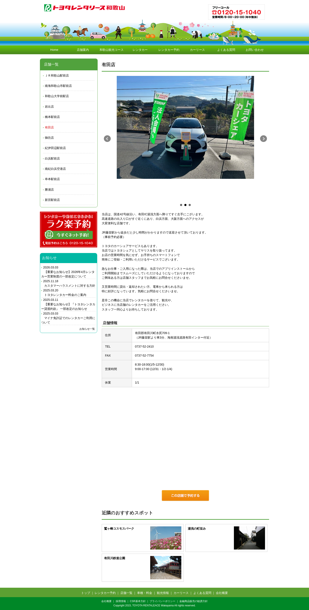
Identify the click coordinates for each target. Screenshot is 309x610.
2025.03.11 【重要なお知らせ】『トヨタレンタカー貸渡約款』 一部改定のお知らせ (68, 304)
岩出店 (49, 106)
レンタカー (140, 49)
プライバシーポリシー (162, 601)
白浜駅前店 (52, 158)
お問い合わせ (255, 49)
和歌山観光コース (112, 49)
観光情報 (163, 593)
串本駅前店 (52, 179)
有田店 (49, 127)
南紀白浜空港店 (55, 168)
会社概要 (222, 593)
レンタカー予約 (168, 49)
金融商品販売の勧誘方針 (193, 601)
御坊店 (49, 137)
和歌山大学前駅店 (57, 96)
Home (54, 49)
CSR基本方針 (137, 601)
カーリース (197, 49)
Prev (107, 138)
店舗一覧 (126, 593)
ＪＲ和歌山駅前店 (57, 75)
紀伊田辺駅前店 (55, 148)
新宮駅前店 (52, 200)
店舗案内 (83, 49)
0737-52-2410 (144, 346)
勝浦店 (49, 189)
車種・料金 (144, 593)
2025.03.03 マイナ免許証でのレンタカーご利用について (68, 318)
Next (263, 138)
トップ (85, 593)
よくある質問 (226, 49)
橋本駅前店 (52, 117)
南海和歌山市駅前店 (58, 85)
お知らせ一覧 (87, 328)
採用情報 (121, 601)
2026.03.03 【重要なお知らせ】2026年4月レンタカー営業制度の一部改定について (68, 272)
